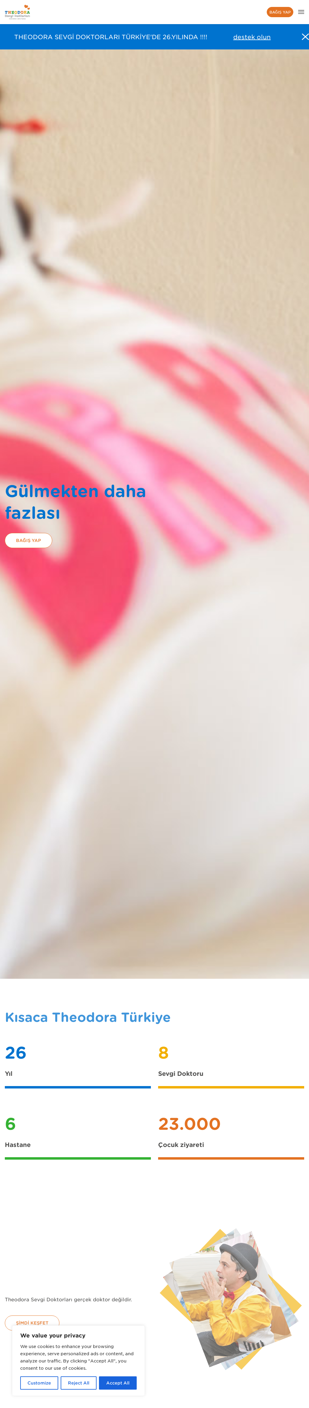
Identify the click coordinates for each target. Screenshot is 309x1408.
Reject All (78, 1382)
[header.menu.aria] (301, 12)
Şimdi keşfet (32, 1322)
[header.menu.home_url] (17, 12)
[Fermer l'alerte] (305, 36)
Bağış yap (280, 12)
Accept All (117, 1382)
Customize (39, 1382)
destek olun (252, 36)
